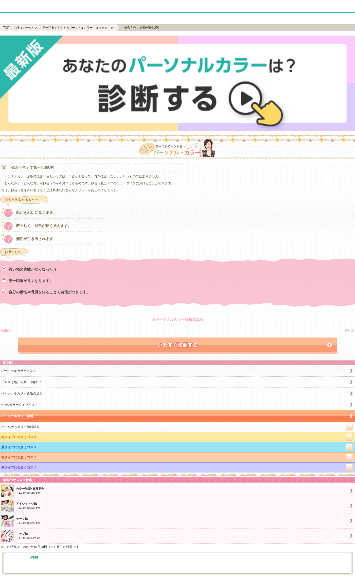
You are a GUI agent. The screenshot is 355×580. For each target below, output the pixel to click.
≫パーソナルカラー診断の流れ (177, 319)
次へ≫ (349, 330)
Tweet (33, 557)
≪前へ (5, 330)
